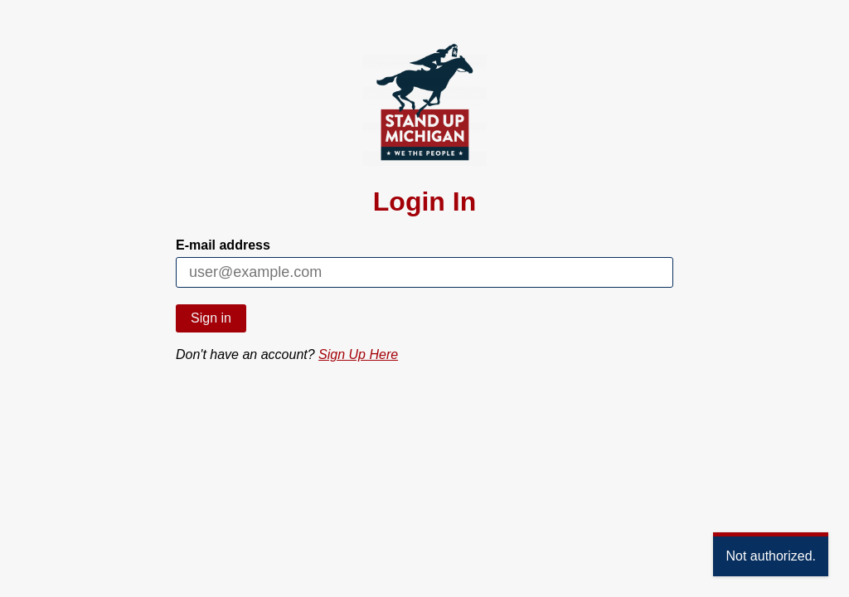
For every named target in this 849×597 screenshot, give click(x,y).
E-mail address (223, 245)
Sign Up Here (358, 354)
